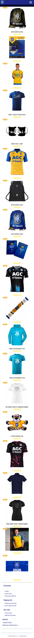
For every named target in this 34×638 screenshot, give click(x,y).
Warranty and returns (10, 615)
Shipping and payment (10, 603)
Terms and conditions (10, 595)
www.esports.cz (23, 636)
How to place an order (10, 605)
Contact (7, 591)
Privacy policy (8, 593)
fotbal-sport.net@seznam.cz (10, 625)
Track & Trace (8, 613)
